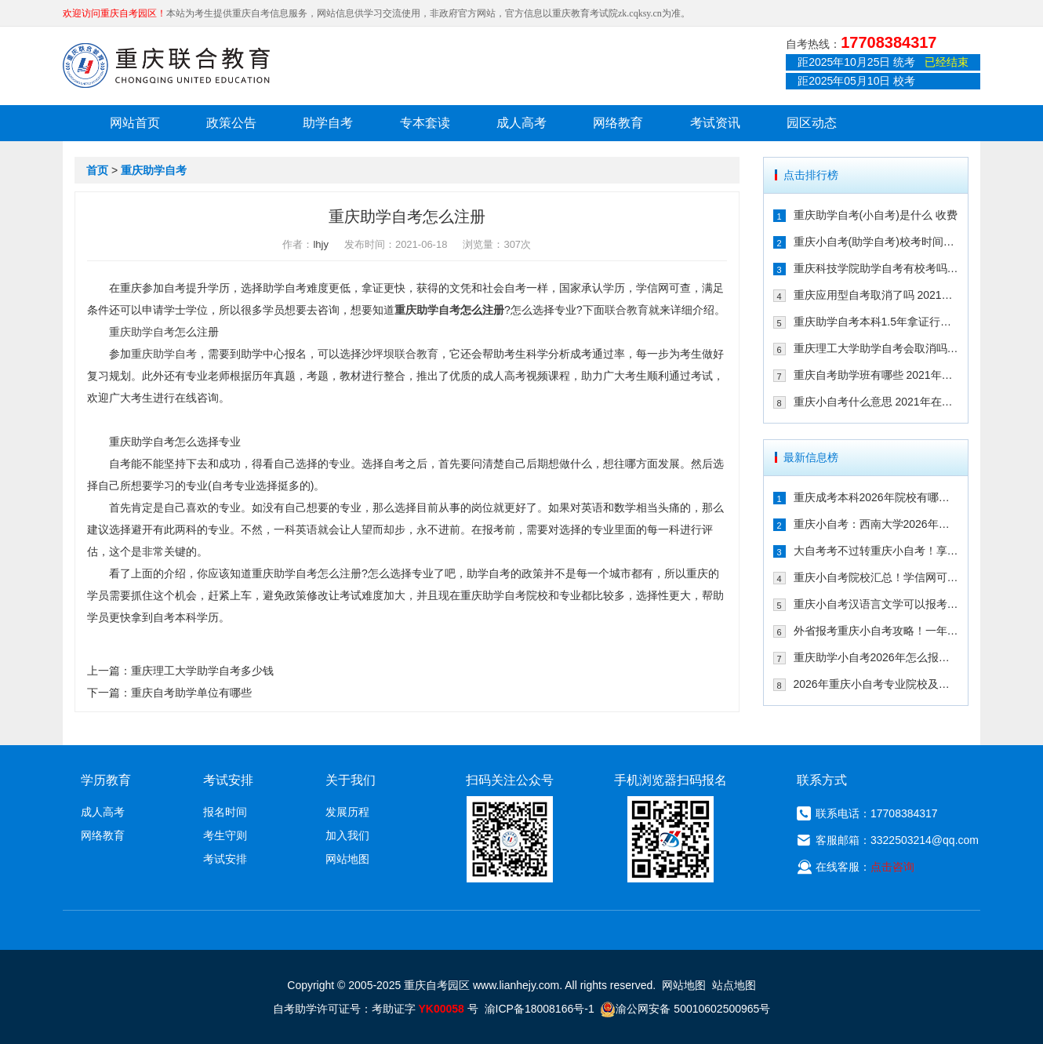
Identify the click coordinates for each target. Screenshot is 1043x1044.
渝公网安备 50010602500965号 (685, 1008)
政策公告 (231, 122)
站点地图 (734, 985)
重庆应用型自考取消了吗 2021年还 (876, 295)
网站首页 (135, 122)
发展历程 (347, 812)
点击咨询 (892, 866)
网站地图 (347, 859)
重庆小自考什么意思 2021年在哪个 (876, 401)
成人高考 (521, 122)
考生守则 (225, 835)
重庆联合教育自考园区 (166, 65)
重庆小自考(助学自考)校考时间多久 (876, 241)
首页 (97, 170)
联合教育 (627, 310)
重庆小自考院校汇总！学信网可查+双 (876, 577)
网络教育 (618, 122)
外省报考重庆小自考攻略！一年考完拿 (876, 630)
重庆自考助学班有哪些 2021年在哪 (876, 375)
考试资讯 (715, 122)
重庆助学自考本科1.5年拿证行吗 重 (876, 321)
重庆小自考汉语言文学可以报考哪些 (876, 604)
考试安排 (225, 859)
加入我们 (347, 835)
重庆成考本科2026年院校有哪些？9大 (876, 497)
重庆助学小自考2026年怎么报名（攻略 (876, 657)
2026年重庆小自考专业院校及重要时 (876, 684)
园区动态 (812, 122)
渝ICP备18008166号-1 (539, 1008)
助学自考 (328, 122)
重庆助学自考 (154, 170)
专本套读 (425, 122)
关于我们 (350, 780)
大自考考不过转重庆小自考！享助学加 (876, 550)
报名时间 (225, 812)
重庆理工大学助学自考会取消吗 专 (876, 348)
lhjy (321, 244)
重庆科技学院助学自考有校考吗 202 (876, 268)
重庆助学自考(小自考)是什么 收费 (876, 215)
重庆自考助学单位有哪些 (191, 692)
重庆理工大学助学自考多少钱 (202, 670)
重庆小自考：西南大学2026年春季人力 (876, 524)
